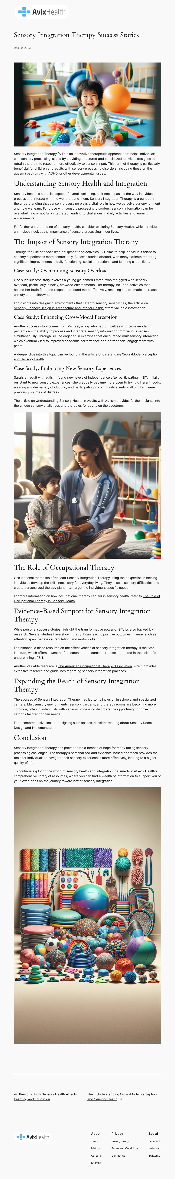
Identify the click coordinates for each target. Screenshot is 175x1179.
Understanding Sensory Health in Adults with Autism (76, 401)
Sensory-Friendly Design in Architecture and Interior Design (59, 308)
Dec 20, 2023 (22, 47)
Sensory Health (122, 227)
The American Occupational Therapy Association (95, 666)
